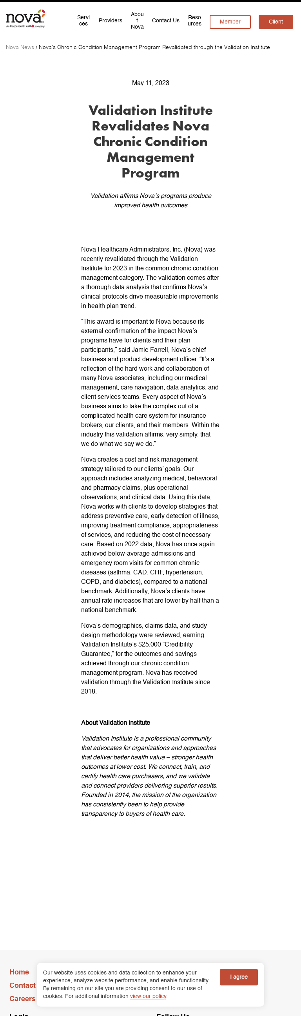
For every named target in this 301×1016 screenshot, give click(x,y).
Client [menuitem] (276, 22)
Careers (22, 999)
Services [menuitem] (83, 21)
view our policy (148, 996)
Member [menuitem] (230, 22)
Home (19, 972)
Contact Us (28, 985)
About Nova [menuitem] (137, 21)
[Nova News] (21, 47)
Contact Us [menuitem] (166, 21)
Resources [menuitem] (194, 21)
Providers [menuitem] (110, 21)
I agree (239, 977)
